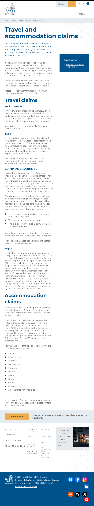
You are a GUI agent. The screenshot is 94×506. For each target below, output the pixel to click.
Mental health (12, 429)
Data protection (46, 436)
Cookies (45, 429)
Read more (17, 416)
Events (13, 20)
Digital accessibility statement (33, 444)
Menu (84, 14)
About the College (15, 446)
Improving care (13, 440)
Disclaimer (46, 442)
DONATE (71, 3)
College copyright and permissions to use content (46, 452)
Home (7, 20)
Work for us (33, 437)
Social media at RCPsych (26, 487)
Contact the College (33, 430)
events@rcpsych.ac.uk (75, 64)
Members (10, 435)
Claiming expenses (24, 20)
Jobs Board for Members (33, 452)
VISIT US (85, 449)
